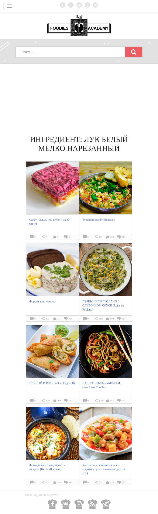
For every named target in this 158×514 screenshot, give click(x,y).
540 (59, 482)
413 (112, 482)
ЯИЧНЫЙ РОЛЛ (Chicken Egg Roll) (52, 383)
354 (123, 482)
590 (70, 400)
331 (59, 318)
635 (123, 318)
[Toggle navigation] (9, 6)
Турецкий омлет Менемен (98, 219)
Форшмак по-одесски (42, 301)
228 (112, 237)
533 (70, 482)
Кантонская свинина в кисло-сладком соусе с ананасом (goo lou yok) (104, 469)
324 (70, 318)
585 (112, 400)
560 (112, 318)
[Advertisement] (79, 95)
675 (123, 400)
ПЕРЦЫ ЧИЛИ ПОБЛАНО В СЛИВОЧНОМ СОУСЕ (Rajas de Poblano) (103, 305)
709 (59, 400)
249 (123, 237)
